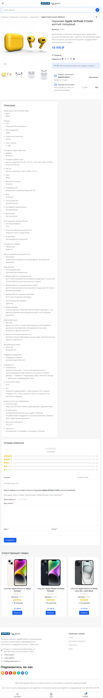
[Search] (51, 10)
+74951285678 (9, 658)
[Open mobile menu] (3, 3)
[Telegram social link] (74, 58)
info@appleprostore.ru (12, 661)
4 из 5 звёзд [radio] (24, 499)
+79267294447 (9, 655)
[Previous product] (94, 17)
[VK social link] (71, 58)
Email (54, 529)
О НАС (71, 637)
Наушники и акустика (19, 17)
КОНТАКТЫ (73, 645)
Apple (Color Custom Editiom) (53, 17)
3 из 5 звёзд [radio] (23, 499)
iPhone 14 (17, 594)
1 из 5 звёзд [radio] (19, 499)
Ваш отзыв (9, 503)
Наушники (34, 17)
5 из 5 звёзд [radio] (26, 499)
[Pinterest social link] (10, 673)
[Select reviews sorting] (86, 477)
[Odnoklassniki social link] (65, 58)
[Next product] (99, 17)
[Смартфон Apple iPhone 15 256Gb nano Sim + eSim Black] (84, 572)
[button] (17, 613)
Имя (6, 529)
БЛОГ (71, 649)
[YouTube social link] (6, 673)
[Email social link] (62, 58)
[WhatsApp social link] (68, 58)
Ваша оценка (10, 499)
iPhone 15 (84, 594)
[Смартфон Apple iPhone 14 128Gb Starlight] (17, 572)
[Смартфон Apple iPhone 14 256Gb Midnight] (51, 572)
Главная (4, 17)
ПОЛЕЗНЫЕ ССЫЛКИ (76, 634)
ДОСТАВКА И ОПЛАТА (77, 641)
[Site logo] (51, 3)
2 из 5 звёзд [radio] (21, 499)
